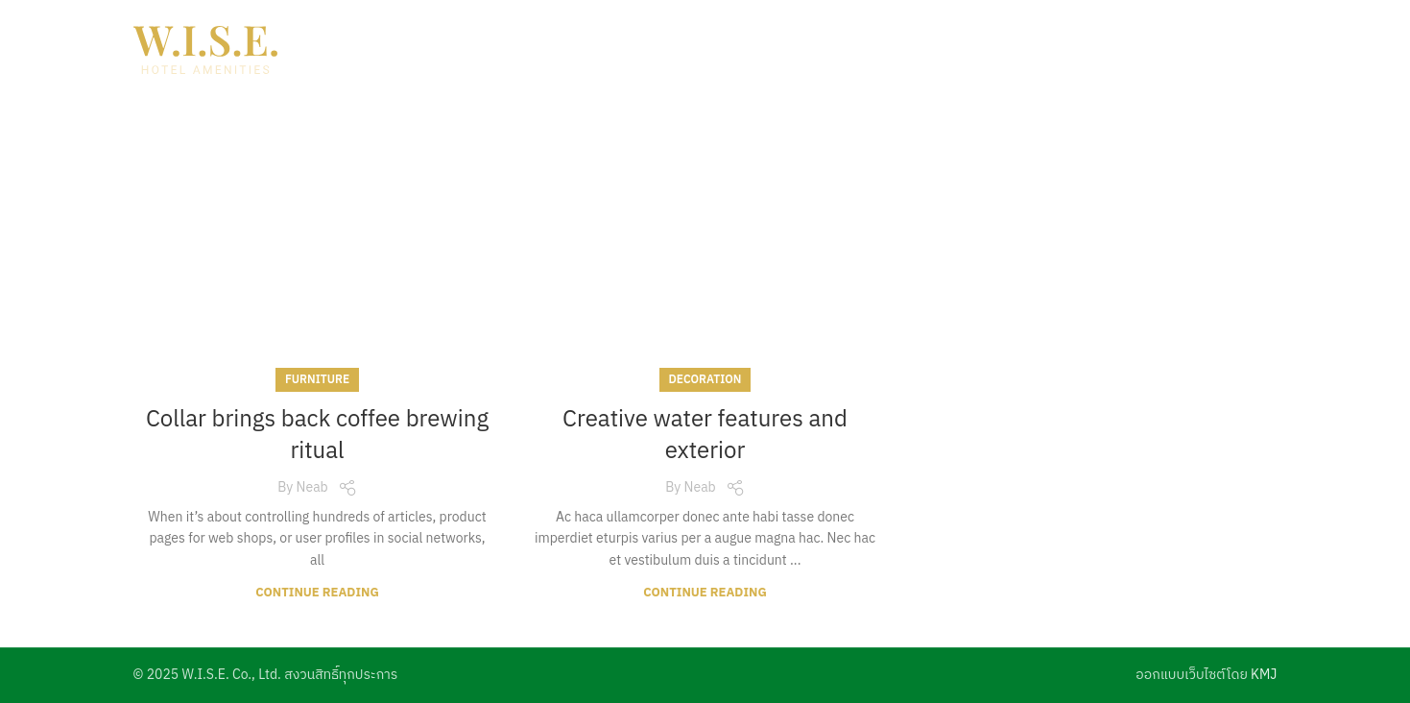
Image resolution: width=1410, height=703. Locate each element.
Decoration (705, 380)
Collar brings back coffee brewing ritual (317, 436)
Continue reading (317, 593)
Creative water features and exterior (705, 436)
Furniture (317, 380)
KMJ (1264, 675)
